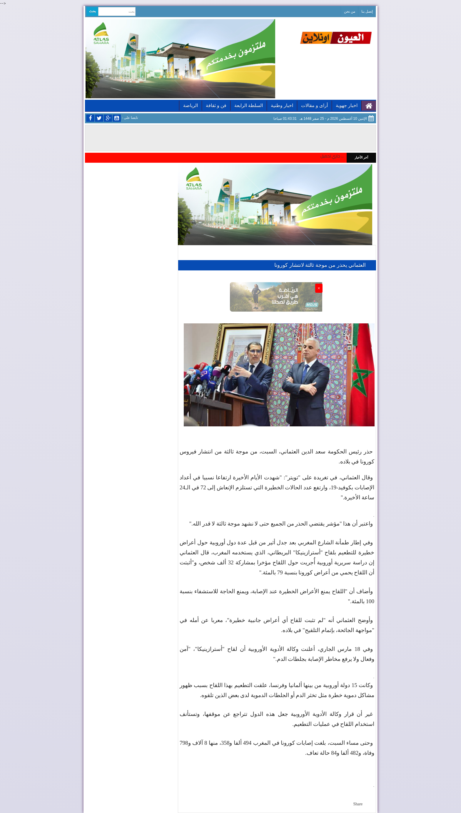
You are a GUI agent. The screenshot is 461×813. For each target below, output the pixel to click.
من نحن (349, 11)
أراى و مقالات (314, 105)
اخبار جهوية (347, 105)
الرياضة (190, 105)
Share (358, 804)
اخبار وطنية (282, 105)
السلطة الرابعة (248, 105)
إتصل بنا (367, 11)
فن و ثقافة (216, 105)
